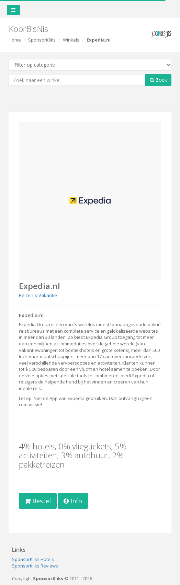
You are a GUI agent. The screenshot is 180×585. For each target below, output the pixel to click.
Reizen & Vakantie (38, 295)
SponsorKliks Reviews (35, 566)
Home (15, 40)
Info (73, 501)
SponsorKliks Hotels (33, 559)
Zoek (158, 80)
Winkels (71, 40)
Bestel (38, 501)
